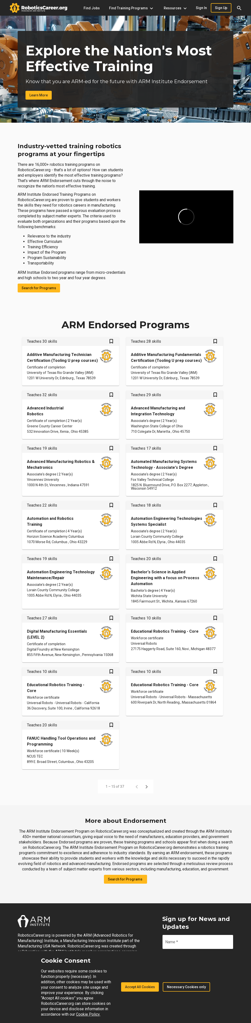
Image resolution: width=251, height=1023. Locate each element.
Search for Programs (39, 288)
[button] (239, 7)
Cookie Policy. (88, 1014)
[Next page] (146, 786)
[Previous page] (137, 786)
